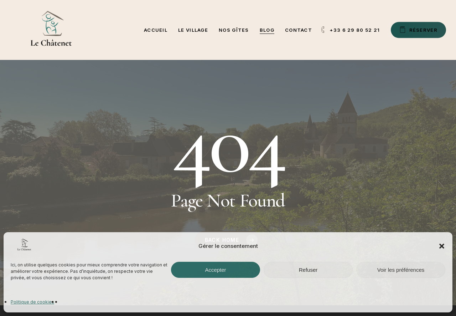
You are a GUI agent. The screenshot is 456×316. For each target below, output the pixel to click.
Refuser (308, 270)
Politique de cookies (32, 302)
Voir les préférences (401, 270)
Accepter (215, 270)
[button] (441, 246)
